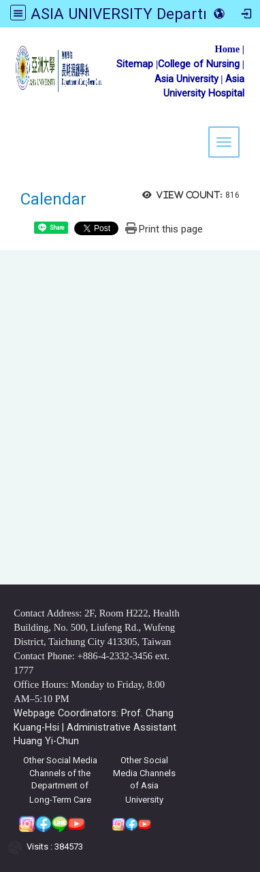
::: (5, 44)
